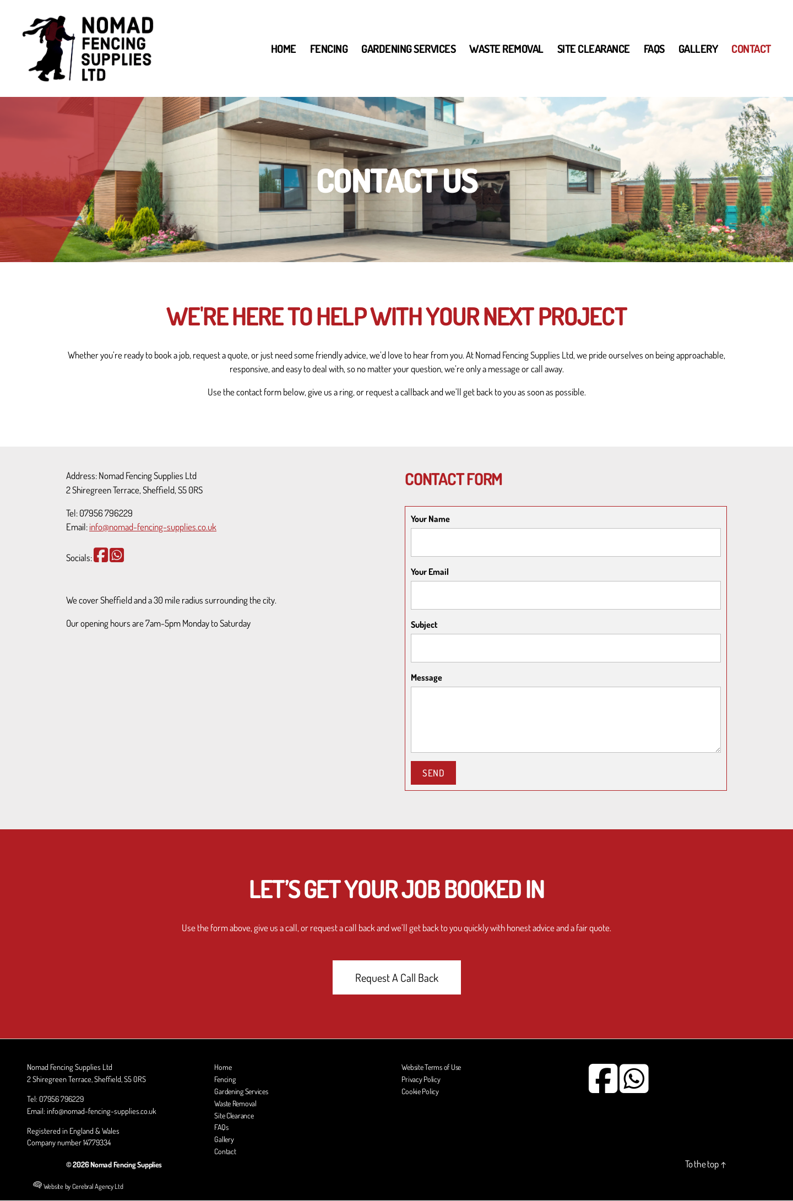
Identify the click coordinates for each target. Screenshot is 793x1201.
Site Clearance (593, 48)
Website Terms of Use (433, 1069)
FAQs (654, 48)
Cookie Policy (421, 1092)
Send (433, 773)
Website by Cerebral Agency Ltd (78, 1187)
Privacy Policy (421, 1080)
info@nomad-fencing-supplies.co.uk (152, 526)
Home (283, 48)
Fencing (329, 48)
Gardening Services (408, 48)
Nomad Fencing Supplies (128, 1165)
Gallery (698, 48)
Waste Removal (506, 48)
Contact (751, 48)
